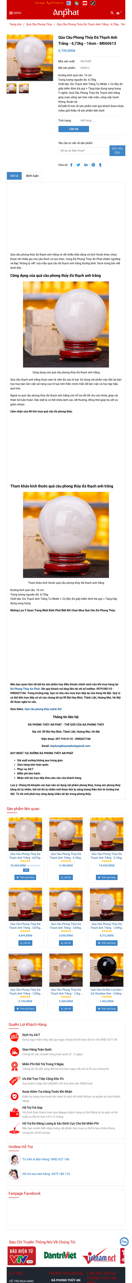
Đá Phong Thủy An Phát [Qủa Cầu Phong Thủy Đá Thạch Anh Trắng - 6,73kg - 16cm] (25, 688)
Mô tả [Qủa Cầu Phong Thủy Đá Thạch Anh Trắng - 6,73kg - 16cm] (14, 176)
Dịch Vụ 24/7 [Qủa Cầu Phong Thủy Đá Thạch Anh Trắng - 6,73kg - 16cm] (31, 1035)
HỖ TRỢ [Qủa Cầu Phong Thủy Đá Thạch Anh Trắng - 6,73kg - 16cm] (16, 1273)
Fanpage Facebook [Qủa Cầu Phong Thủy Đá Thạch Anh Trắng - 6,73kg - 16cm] (25, 1193)
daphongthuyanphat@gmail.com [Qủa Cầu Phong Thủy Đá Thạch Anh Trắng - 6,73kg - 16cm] (70, 746)
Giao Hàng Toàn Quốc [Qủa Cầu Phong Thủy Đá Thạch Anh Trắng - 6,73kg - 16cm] (37, 1049)
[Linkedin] (86, 165)
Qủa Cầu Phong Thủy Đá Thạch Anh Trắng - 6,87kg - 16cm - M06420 (25, 856)
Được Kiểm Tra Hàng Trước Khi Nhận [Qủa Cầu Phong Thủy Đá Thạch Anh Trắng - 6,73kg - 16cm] (47, 1091)
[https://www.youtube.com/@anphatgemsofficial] (85, 3)
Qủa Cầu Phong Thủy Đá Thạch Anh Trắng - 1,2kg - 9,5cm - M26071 (66, 991)
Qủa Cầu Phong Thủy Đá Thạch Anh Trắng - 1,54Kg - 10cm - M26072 (106, 926)
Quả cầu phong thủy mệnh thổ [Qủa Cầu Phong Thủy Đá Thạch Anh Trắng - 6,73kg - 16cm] (43, 709)
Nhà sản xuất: (67, 61)
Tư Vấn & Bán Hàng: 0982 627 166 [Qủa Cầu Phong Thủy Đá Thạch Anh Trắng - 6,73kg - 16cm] (45, 1159)
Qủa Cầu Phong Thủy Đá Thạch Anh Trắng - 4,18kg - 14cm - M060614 (66, 856)
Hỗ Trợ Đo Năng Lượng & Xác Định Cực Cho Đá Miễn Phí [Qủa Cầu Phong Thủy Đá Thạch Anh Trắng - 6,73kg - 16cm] (60, 1123)
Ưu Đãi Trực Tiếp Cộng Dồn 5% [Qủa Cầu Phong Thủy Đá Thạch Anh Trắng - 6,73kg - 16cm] (43, 1078)
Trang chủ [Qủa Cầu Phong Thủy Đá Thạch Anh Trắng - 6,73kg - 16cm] (15, 24)
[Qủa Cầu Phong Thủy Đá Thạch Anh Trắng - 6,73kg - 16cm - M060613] (66, 13)
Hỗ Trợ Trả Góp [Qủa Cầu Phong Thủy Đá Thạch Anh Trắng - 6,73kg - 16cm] (32, 1107)
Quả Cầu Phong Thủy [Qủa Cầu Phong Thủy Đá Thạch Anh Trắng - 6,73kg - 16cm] (39, 24)
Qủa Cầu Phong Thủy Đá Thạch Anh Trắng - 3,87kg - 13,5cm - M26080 (25, 926)
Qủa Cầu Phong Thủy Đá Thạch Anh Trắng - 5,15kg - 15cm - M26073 (106, 856)
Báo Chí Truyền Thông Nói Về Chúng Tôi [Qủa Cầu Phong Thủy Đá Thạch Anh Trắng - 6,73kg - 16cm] (42, 1242)
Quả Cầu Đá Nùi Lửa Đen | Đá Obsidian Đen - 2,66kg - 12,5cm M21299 (107, 991)
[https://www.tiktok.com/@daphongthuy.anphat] (93, 3)
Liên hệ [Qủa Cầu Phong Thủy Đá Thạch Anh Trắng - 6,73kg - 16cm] (73, 129)
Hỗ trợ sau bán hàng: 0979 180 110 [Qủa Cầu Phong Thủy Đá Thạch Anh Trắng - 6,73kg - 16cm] (46, 1174)
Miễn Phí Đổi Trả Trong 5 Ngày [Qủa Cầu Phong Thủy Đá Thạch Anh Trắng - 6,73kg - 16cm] (43, 1064)
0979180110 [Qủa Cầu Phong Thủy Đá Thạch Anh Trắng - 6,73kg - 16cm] (55, 3)
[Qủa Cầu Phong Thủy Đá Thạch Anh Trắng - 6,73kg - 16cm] (119, 13)
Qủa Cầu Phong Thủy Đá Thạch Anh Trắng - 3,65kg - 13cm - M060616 (66, 926)
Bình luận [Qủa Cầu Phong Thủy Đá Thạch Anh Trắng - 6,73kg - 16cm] (32, 176)
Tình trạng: (65, 120)
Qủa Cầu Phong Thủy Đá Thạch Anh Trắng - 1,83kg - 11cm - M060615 (25, 991)
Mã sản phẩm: (67, 68)
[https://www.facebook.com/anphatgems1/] (69, 3)
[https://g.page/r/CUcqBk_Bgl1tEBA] (77, 3)
